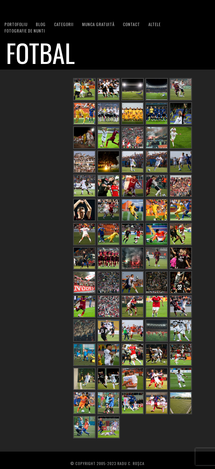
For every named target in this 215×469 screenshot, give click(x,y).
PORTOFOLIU (15, 24)
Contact (131, 24)
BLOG (41, 24)
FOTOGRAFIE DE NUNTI (24, 30)
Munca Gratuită (98, 24)
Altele (154, 24)
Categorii (64, 24)
